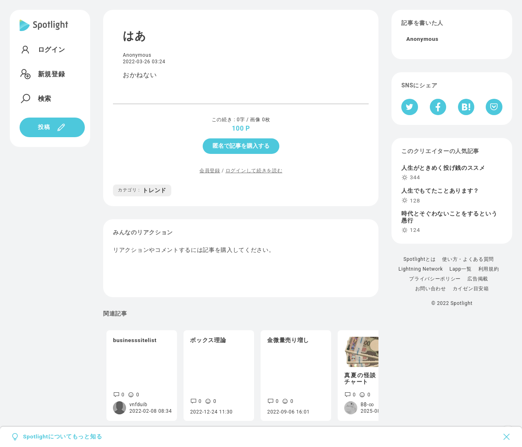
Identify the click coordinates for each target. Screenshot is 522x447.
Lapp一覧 (460, 269)
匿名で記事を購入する (241, 145)
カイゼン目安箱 (471, 288)
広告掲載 (477, 278)
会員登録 (209, 170)
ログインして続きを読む (254, 170)
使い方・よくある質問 (468, 259)
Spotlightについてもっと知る (62, 437)
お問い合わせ (430, 288)
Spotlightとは (419, 259)
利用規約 (488, 269)
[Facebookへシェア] (438, 107)
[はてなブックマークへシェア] (466, 107)
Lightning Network (420, 269)
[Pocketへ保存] (494, 107)
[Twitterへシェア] (409, 107)
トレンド (142, 190)
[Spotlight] (44, 32)
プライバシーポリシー (435, 278)
